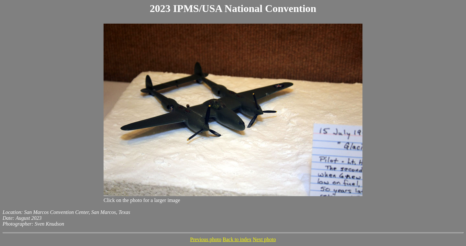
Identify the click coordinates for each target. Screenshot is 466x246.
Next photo (264, 239)
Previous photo (205, 239)
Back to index (237, 239)
